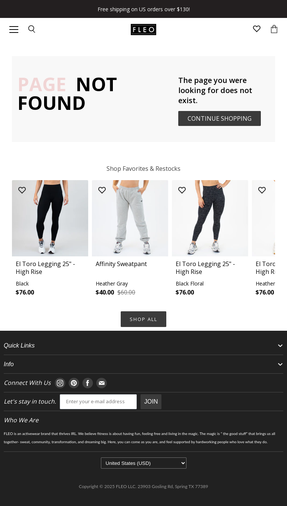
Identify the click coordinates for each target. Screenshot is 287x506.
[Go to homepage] (143, 29)
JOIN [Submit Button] (151, 401)
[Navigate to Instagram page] (60, 383)
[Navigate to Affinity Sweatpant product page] (130, 240)
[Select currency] (143, 463)
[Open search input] (32, 30)
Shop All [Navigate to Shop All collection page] (143, 319)
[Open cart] (274, 30)
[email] (98, 401)
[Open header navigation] (13, 29)
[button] (50, 240)
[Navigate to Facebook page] (87, 383)
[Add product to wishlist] (22, 190)
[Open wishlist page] (256, 29)
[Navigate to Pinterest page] (73, 383)
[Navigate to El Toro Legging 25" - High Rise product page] (50, 240)
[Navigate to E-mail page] (101, 383)
